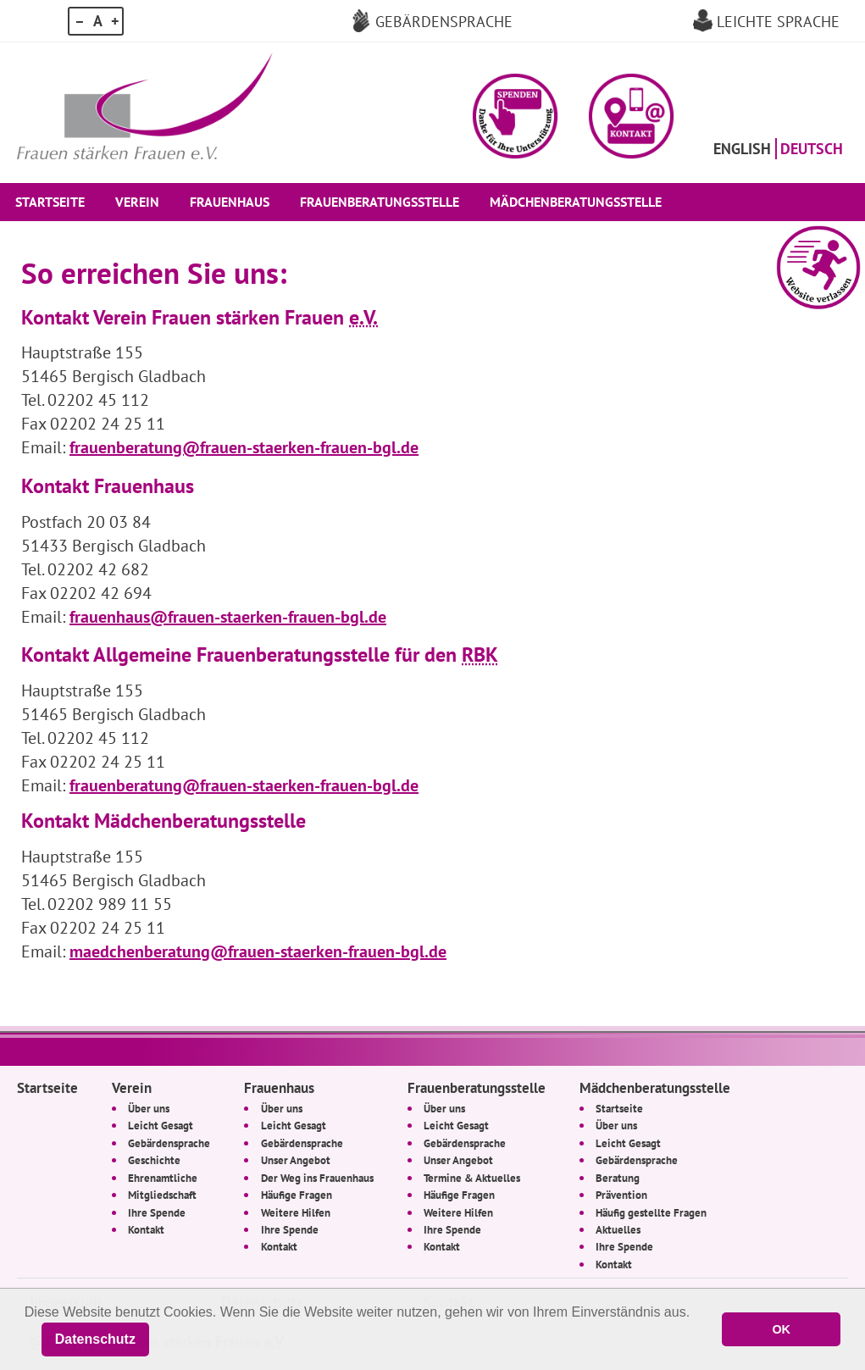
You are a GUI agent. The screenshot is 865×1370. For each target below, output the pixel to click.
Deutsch (811, 148)
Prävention (621, 1194)
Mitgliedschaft (162, 1194)
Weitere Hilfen (295, 1212)
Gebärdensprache (444, 21)
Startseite (50, 201)
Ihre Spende (157, 1212)
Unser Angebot (295, 1160)
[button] (515, 116)
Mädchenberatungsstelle (576, 201)
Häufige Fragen (296, 1194)
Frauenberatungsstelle (379, 201)
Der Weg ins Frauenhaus (317, 1177)
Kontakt (146, 1229)
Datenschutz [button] (95, 1339)
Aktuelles (618, 1229)
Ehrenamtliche (162, 1177)
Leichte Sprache (778, 21)
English (742, 148)
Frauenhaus (229, 201)
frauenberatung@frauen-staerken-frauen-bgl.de (244, 447)
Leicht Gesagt (160, 1125)
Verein (137, 201)
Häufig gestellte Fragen (651, 1212)
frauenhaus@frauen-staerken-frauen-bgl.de (227, 617)
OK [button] (781, 1329)
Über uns (148, 1108)
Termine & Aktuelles (472, 1177)
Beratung (618, 1177)
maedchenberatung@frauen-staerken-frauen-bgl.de (257, 951)
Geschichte (154, 1160)
